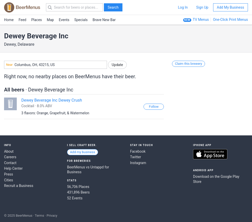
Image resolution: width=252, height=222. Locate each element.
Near (9, 65)
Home (9, 20)
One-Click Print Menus (230, 20)
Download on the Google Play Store (216, 179)
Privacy (51, 215)
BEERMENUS (22, 7)
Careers (10, 157)
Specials (81, 20)
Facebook (138, 151)
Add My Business (230, 7)
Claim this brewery (188, 64)
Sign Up (202, 7)
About (8, 151)
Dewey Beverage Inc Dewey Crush (51, 100)
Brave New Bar (104, 20)
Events (64, 20)
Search (113, 7)
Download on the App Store (210, 154)
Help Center (13, 168)
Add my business (82, 152)
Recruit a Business (18, 186)
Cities (8, 180)
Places (36, 20)
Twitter (135, 157)
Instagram (138, 163)
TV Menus (201, 20)
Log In (182, 7)
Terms (39, 215)
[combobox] (55, 65)
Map (50, 20)
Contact (10, 163)
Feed (22, 20)
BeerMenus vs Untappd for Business (88, 169)
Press (8, 174)
